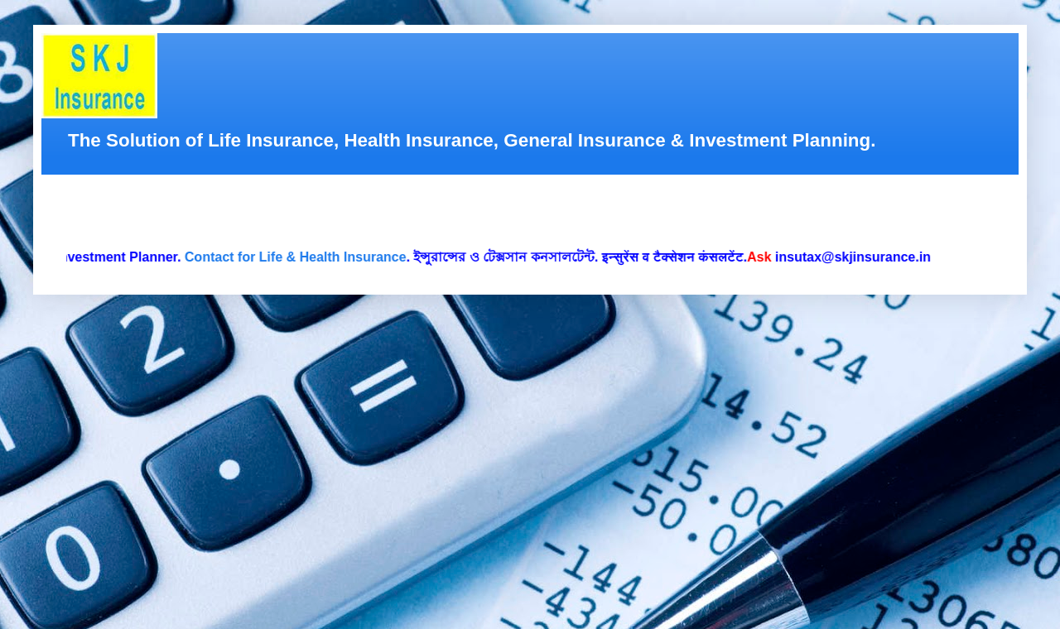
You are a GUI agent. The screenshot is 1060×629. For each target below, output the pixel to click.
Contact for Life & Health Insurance (298, 257)
